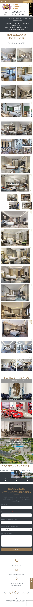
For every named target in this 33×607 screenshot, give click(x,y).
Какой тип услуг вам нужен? (10, 526)
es (27, 5)
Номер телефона (7, 512)
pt (27, 7)
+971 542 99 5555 (16, 565)
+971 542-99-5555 (6, 1)
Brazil (23, 601)
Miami (9, 601)
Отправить (16, 549)
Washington (14, 601)
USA (16, 598)
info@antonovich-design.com (16, 574)
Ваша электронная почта (9, 519)
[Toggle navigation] (6, 13)
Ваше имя (4, 504)
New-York (19, 601)
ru (27, 9)
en (27, 3)
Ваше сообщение (7, 533)
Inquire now (27, 1)
